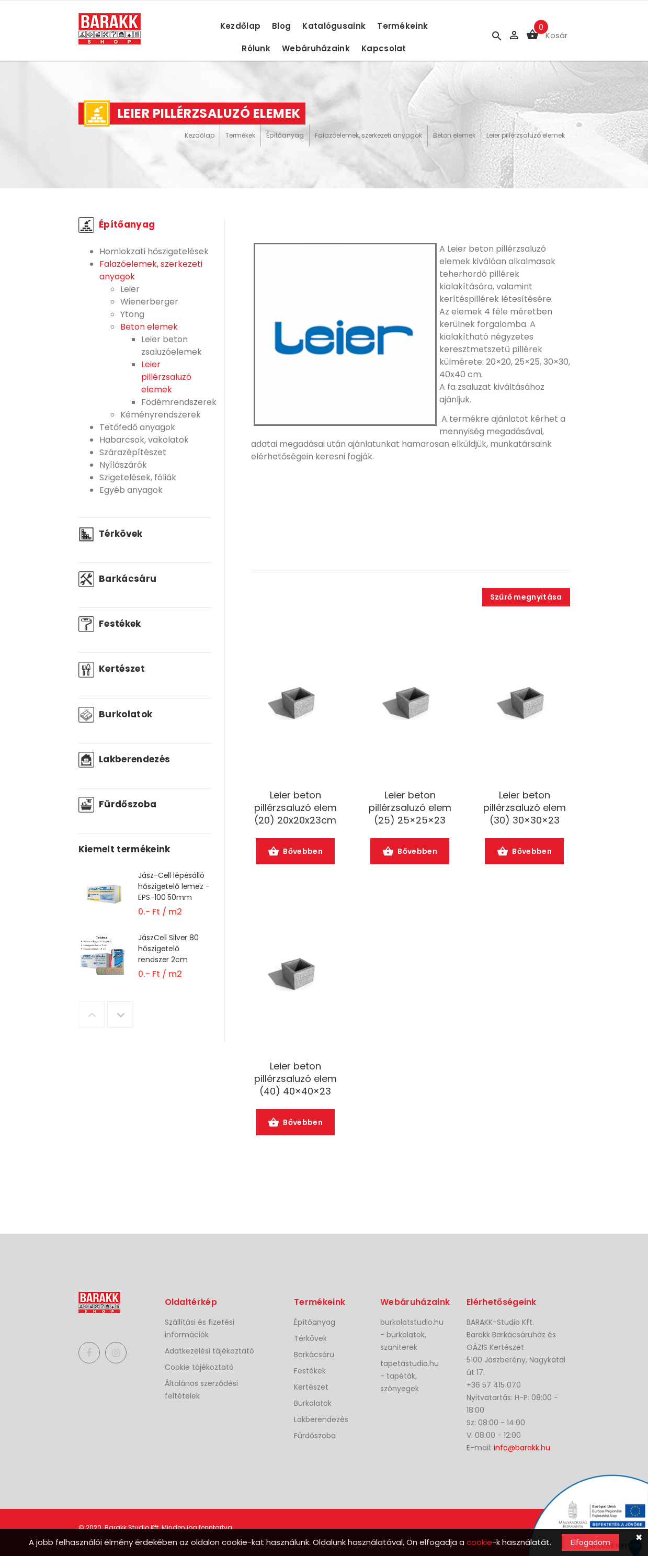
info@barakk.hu (522, 1447)
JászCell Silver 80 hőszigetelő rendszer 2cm (168, 948)
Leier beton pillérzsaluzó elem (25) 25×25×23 (410, 808)
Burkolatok (115, 714)
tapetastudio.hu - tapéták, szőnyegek (409, 1376)
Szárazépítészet (132, 452)
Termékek (240, 135)
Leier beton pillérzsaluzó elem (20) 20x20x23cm (295, 808)
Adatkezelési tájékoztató (209, 1351)
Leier (130, 289)
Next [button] (120, 1014)
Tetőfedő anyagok (137, 427)
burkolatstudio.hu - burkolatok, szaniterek (412, 1334)
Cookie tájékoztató (199, 1367)
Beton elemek (454, 135)
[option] (145, 901)
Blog (281, 25)
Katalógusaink (334, 25)
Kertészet (111, 668)
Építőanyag (285, 135)
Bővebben (295, 852)
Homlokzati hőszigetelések (154, 251)
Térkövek (110, 533)
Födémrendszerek (179, 402)
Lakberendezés (124, 759)
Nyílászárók (123, 465)
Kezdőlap (240, 25)
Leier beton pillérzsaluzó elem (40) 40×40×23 (295, 1079)
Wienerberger (149, 302)
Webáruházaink (316, 48)
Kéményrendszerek (160, 415)
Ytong (132, 314)
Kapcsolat (383, 48)
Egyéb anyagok (131, 490)
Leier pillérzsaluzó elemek (525, 135)
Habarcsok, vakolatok (144, 440)
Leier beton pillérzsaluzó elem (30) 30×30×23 (524, 808)
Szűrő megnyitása (526, 597)
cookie (479, 1542)
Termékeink (402, 25)
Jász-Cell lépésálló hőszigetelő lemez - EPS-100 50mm (173, 886)
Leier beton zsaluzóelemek (171, 345)
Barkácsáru (117, 578)
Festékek (109, 623)
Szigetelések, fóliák (137, 477)
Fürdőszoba (117, 804)
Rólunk (256, 48)
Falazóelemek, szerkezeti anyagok (368, 135)
